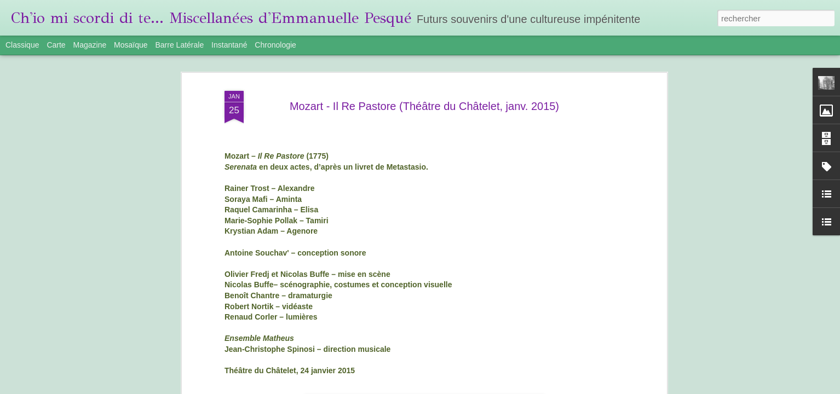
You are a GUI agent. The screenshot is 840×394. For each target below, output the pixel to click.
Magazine (90, 44)
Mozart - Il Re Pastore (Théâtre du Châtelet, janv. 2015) (424, 106)
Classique (22, 44)
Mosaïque (130, 44)
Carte (56, 44)
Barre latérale (179, 44)
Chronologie (275, 44)
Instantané (229, 44)
